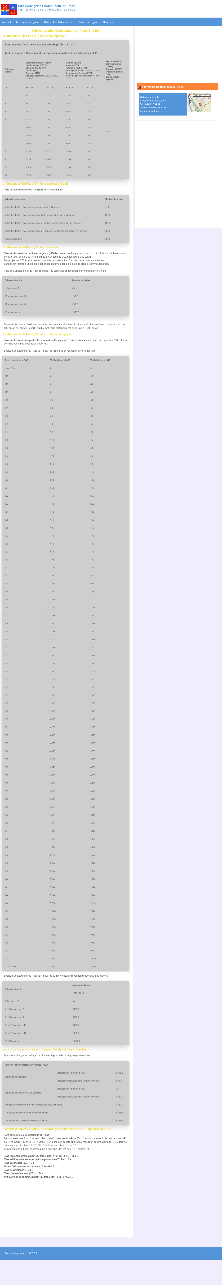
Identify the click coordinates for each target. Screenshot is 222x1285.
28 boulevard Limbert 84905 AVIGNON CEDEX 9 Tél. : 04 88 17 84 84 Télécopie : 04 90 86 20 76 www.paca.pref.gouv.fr (153, 104)
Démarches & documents (59, 22)
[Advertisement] (65, 1230)
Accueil (6, 22)
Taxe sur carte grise (27, 22)
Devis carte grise (88, 22)
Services (108, 22)
